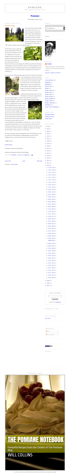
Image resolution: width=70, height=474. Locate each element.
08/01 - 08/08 (51, 206)
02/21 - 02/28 (51, 260)
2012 (48, 160)
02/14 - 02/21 (51, 263)
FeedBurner (58, 302)
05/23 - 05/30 (51, 228)
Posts (48, 331)
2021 (48, 138)
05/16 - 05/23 (51, 231)
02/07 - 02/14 (51, 265)
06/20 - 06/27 (51, 218)
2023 (48, 133)
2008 (48, 283)
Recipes (47, 88)
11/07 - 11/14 (51, 182)
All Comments (50, 334)
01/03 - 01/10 (51, 277)
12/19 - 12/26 (51, 170)
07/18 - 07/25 (51, 211)
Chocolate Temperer (50, 114)
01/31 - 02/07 (51, 267)
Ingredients (47, 84)
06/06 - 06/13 (51, 223)
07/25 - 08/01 (51, 209)
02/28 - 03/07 (51, 258)
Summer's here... (10, 26)
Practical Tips (48, 86)
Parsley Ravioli (8, 144)
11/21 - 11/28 (51, 177)
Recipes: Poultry (49, 96)
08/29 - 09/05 (51, 199)
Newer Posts (8, 161)
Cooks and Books (49, 80)
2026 (48, 126)
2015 (48, 153)
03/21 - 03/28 (51, 250)
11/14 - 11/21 (51, 179)
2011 (48, 163)
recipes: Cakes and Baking (51, 107)
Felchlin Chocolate (49, 116)
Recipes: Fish (48, 92)
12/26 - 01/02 (51, 167)
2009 (48, 280)
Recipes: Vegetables (49, 102)
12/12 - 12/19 (51, 172)
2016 (48, 150)
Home (23, 161)
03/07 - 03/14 (51, 255)
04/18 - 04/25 (51, 243)
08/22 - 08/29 (51, 201)
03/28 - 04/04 (51, 248)
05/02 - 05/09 (51, 236)
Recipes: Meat (48, 94)
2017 (48, 148)
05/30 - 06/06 (51, 226)
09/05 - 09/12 (51, 196)
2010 (48, 165)
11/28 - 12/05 (51, 175)
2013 (48, 158)
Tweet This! (48, 318)
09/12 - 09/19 (51, 194)
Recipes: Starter (48, 100)
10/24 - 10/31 (51, 184)
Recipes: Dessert (49, 90)
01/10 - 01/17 (51, 275)
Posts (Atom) (14, 164)
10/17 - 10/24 (51, 187)
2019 (48, 143)
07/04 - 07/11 (51, 216)
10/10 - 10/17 (51, 189)
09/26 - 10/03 (51, 192)
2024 (48, 131)
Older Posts (39, 161)
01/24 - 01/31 (51, 270)
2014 (48, 155)
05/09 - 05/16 (51, 233)
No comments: (26, 155)
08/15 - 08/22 (51, 204)
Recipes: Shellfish (49, 98)
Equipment (47, 82)
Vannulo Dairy (48, 118)
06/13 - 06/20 (51, 221)
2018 (48, 146)
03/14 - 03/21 (51, 253)
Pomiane (35, 7)
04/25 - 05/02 (51, 238)
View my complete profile (53, 72)
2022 (48, 136)
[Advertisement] (50, 358)
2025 (48, 128)
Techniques (47, 104)
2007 (48, 285)
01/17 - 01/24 (51, 272)
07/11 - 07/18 (51, 214)
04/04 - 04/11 (51, 246)
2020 (48, 141)
